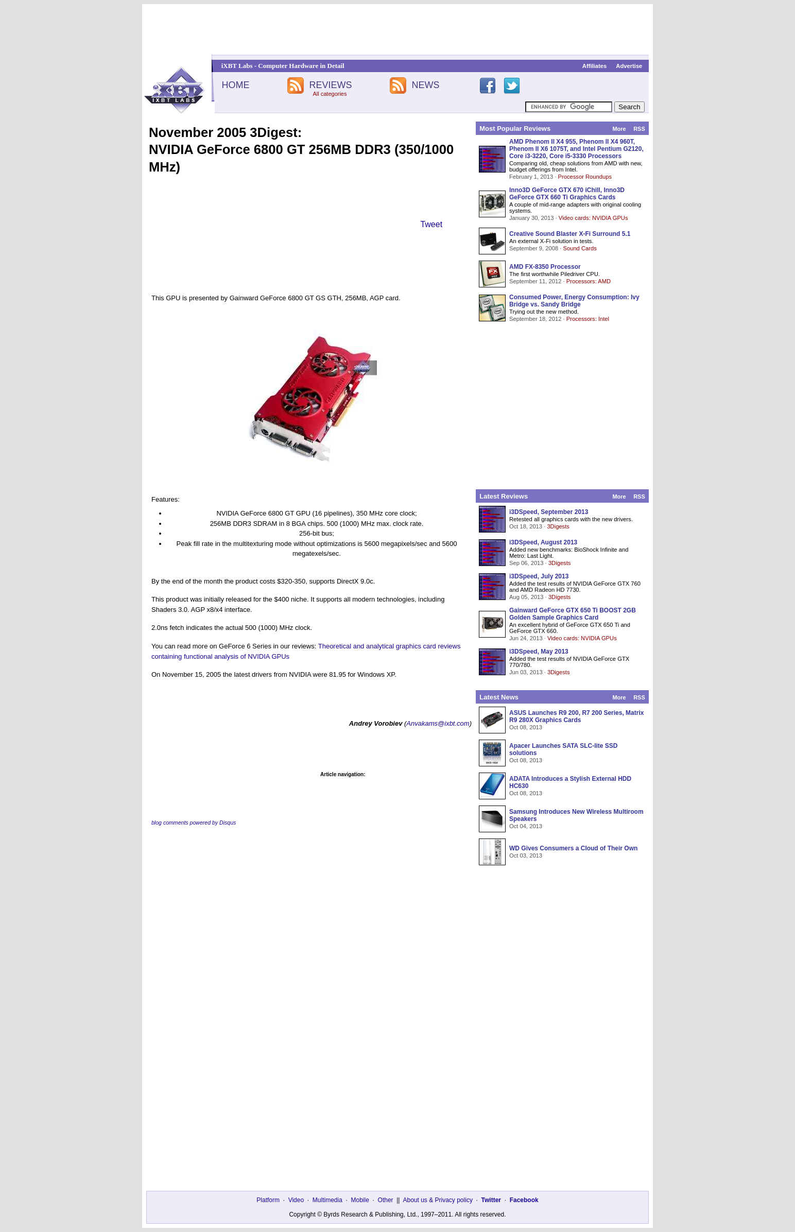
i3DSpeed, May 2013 (538, 651)
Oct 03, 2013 (525, 855)
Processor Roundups (585, 177)
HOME (235, 85)
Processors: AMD (588, 281)
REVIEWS (330, 85)
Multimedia (327, 1200)
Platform (268, 1200)
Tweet (431, 224)
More (619, 129)
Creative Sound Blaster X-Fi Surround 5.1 (569, 233)
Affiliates (594, 66)
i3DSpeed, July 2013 (538, 576)
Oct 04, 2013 (525, 826)
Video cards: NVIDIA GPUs (593, 218)
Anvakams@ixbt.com (437, 723)
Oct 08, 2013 (525, 727)
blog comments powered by (193, 822)
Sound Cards (579, 248)
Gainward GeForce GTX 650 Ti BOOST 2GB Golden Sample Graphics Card (572, 614)
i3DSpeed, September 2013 (548, 512)
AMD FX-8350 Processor (545, 266)
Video (296, 1200)
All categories (330, 94)
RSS (639, 129)
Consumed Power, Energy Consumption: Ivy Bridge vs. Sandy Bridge (574, 301)
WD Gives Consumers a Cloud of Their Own (573, 848)
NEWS (426, 85)
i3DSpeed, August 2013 (543, 542)
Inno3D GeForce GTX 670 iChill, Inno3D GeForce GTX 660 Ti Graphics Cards (567, 193)
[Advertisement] (397, 29)
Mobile (360, 1200)
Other (385, 1200)
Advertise (629, 66)
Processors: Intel (587, 319)
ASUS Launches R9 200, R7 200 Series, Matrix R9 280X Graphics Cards (576, 716)
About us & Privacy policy (437, 1200)
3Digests (558, 526)
